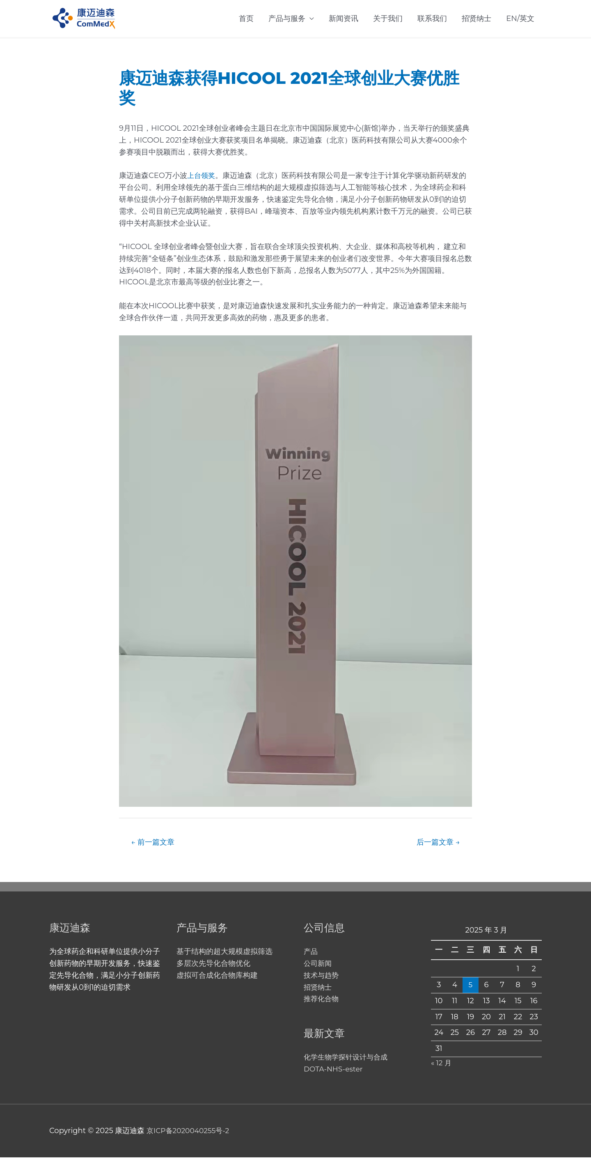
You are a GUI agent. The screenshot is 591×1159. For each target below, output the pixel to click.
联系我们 (432, 18)
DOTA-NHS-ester (335, 1070)
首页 (246, 18)
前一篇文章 (155, 843)
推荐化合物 (322, 1000)
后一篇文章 (437, 843)
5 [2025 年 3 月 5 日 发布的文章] (470, 986)
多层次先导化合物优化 (213, 965)
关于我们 (388, 18)
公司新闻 (318, 965)
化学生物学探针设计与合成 (348, 1058)
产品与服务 (286, 18)
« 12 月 (442, 1064)
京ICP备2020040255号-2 (190, 1132)
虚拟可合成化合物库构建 (217, 976)
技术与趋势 (322, 976)
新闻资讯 (343, 18)
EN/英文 (520, 18)
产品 (311, 953)
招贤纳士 (476, 18)
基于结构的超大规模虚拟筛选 (224, 953)
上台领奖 (202, 176)
